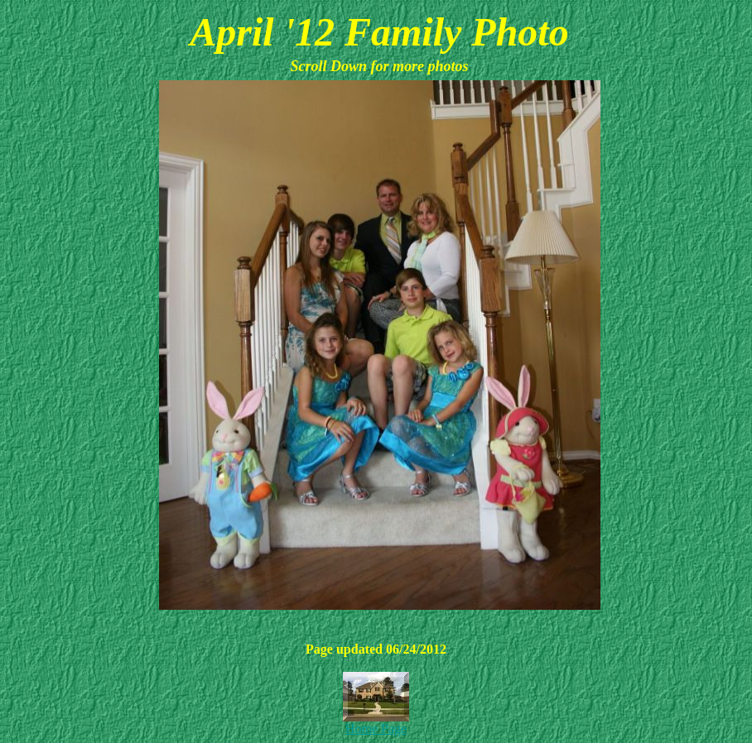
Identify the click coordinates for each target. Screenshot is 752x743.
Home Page (376, 728)
